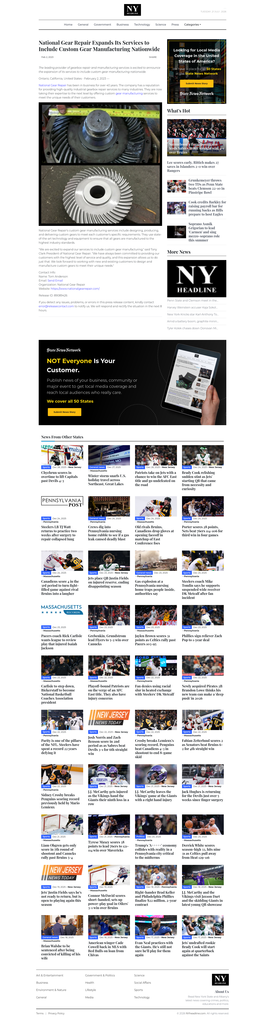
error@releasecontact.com (56, 306)
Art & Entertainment (49, 975)
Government (102, 24)
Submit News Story (197, 83)
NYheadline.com (196, 1013)
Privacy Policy (56, 1013)
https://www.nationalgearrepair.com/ (75, 288)
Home (69, 24)
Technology (142, 24)
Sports (138, 990)
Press (175, 24)
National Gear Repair (52, 85)
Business (123, 24)
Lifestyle (90, 990)
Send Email (55, 280)
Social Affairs (142, 982)
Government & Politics (100, 975)
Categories (191, 24)
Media (89, 997)
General (83, 24)
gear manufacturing (129, 93)
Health (89, 982)
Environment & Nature (51, 990)
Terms (40, 1013)
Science (160, 24)
